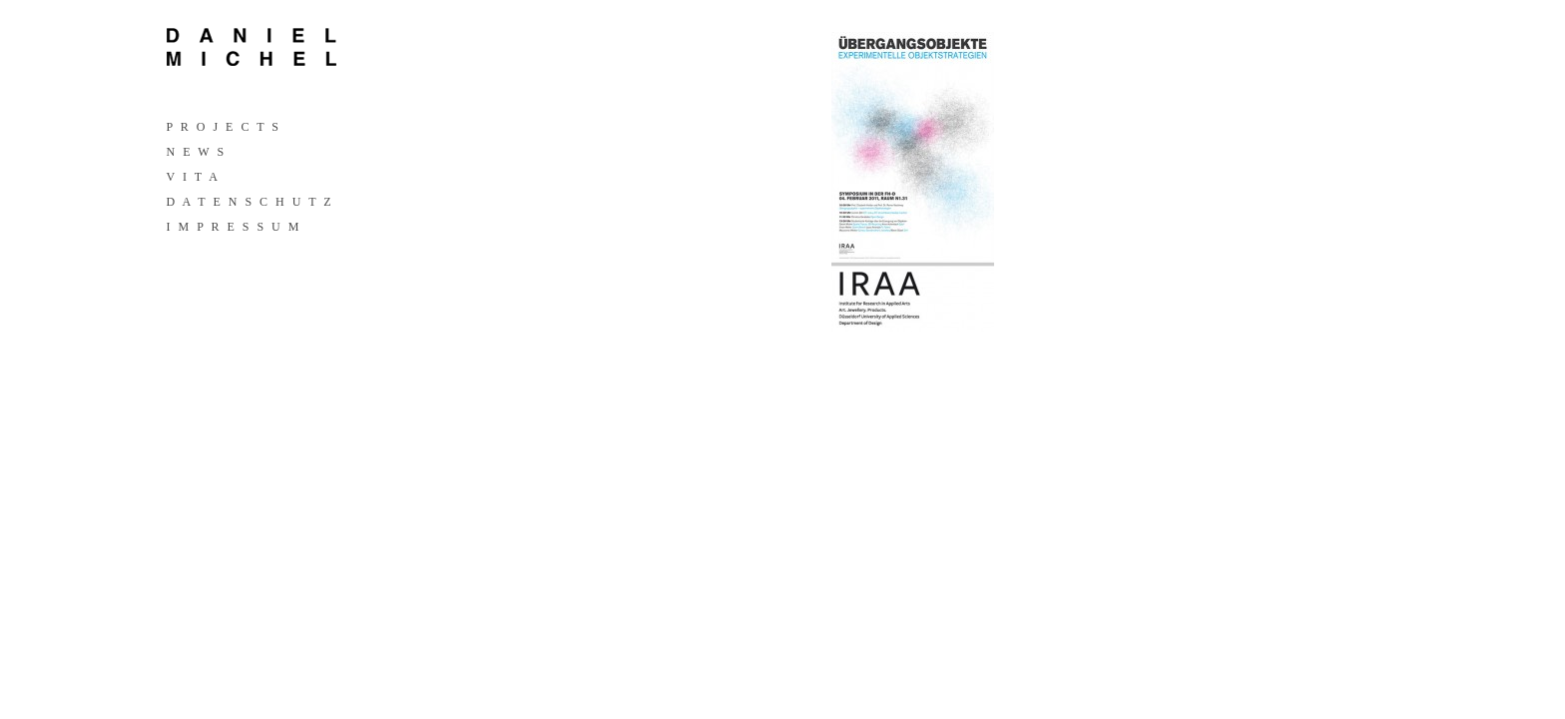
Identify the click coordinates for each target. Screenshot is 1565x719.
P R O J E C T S (222, 127)
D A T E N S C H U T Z (249, 202)
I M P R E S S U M (233, 227)
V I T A (192, 177)
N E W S (196, 152)
